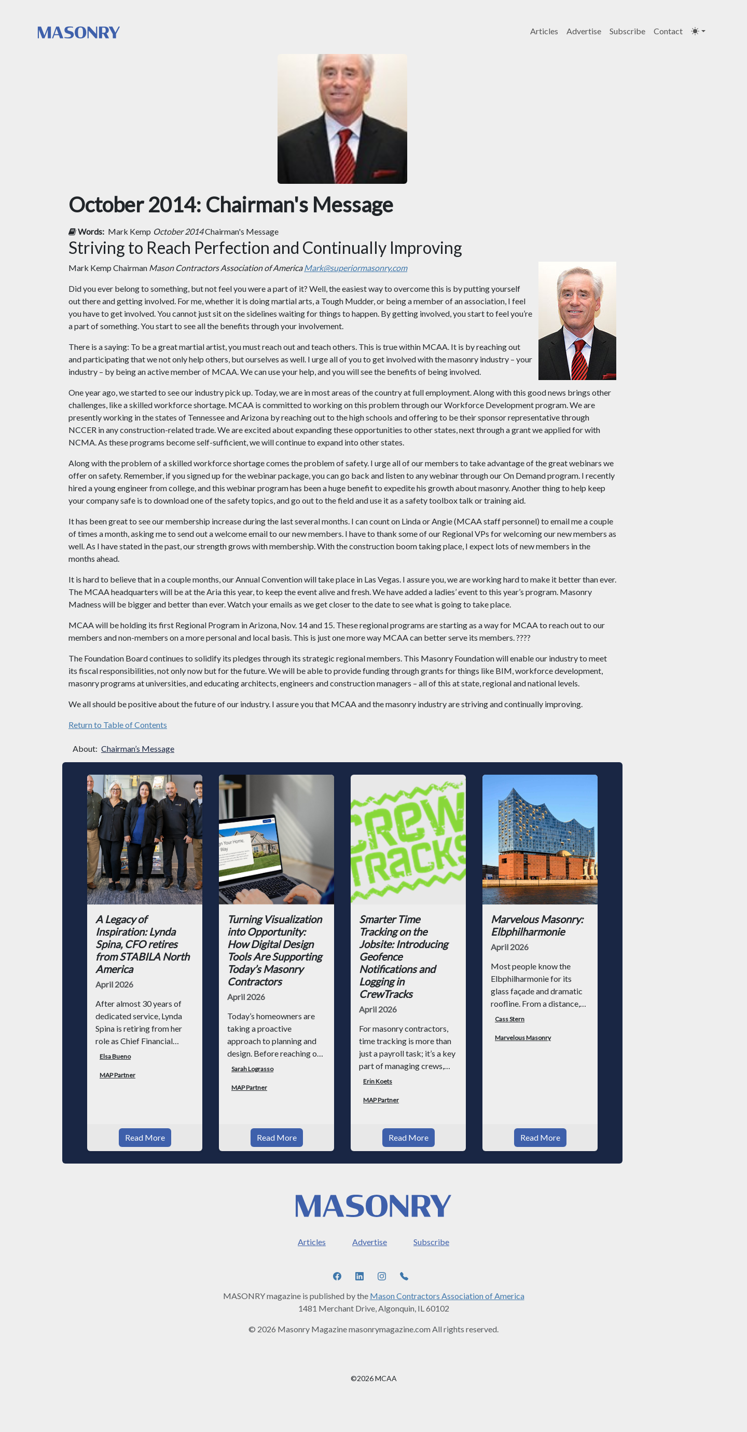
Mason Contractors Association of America (447, 1283)
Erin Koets (377, 1081)
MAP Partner (117, 1075)
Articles (544, 31)
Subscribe (627, 31)
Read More (145, 1125)
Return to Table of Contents (117, 724)
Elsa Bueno (115, 1056)
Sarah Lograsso (252, 1069)
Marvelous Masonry (523, 1038)
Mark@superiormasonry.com (355, 268)
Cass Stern (509, 1019)
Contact (668, 31)
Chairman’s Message (137, 748)
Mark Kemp (129, 231)
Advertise (583, 31)
